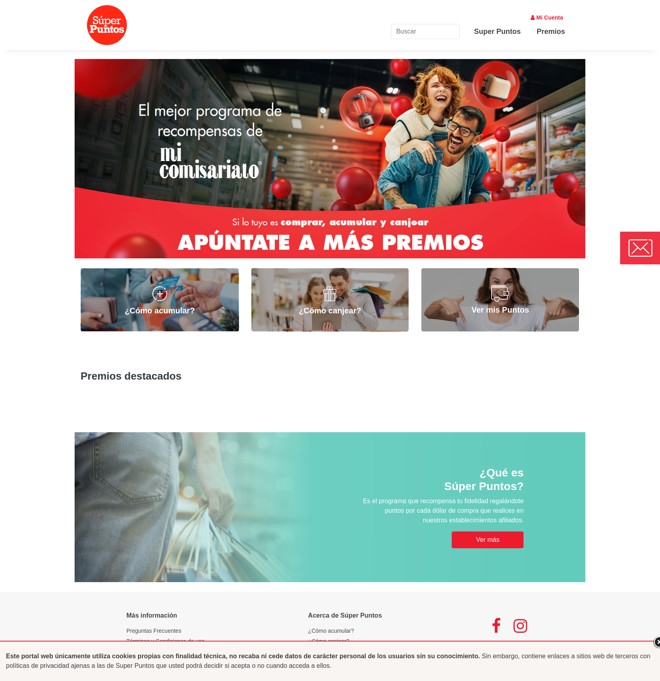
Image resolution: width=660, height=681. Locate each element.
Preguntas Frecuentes (154, 631)
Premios (551, 31)
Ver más (488, 539)
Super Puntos (497, 31)
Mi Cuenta (547, 17)
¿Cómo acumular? (331, 631)
